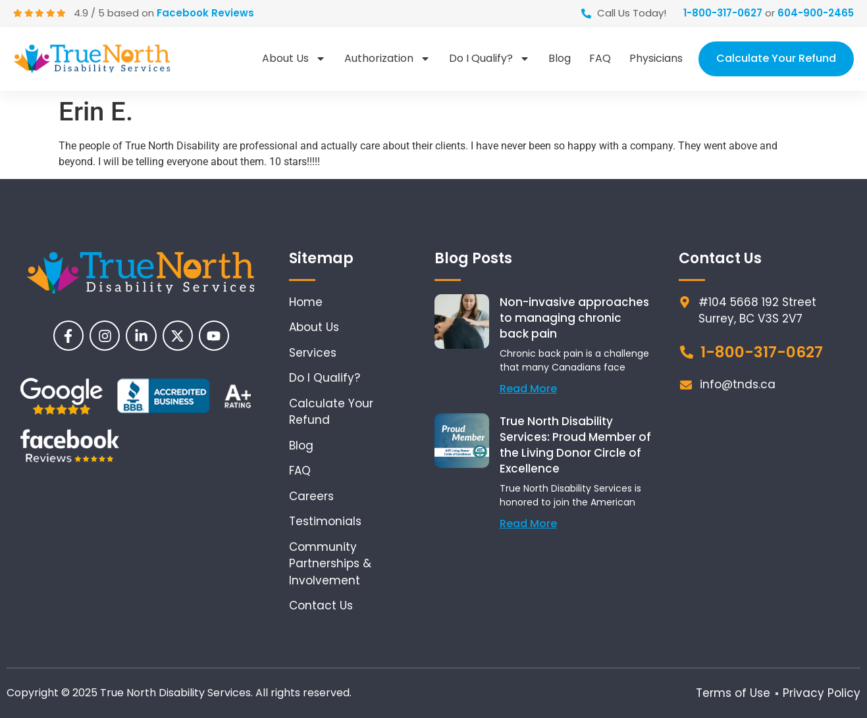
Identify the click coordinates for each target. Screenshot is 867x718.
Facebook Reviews (206, 13)
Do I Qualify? (489, 58)
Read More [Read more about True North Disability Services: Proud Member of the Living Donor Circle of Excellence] (528, 523)
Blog (559, 58)
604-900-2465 (815, 13)
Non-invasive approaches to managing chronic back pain (574, 318)
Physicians (656, 58)
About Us (294, 58)
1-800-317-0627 (722, 13)
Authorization (387, 58)
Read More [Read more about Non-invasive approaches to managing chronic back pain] (528, 388)
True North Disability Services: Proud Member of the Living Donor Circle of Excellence (575, 444)
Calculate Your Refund (776, 58)
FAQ (600, 58)
